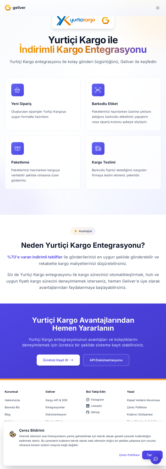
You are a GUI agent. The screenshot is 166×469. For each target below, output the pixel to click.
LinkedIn (94, 406)
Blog (7, 414)
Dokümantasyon (56, 414)
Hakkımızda (12, 400)
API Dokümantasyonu (106, 360)
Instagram (95, 399)
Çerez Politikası (137, 407)
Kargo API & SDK (56, 400)
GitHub (93, 412)
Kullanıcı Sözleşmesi (140, 414)
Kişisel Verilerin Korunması (143, 400)
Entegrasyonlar (55, 407)
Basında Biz (12, 407)
